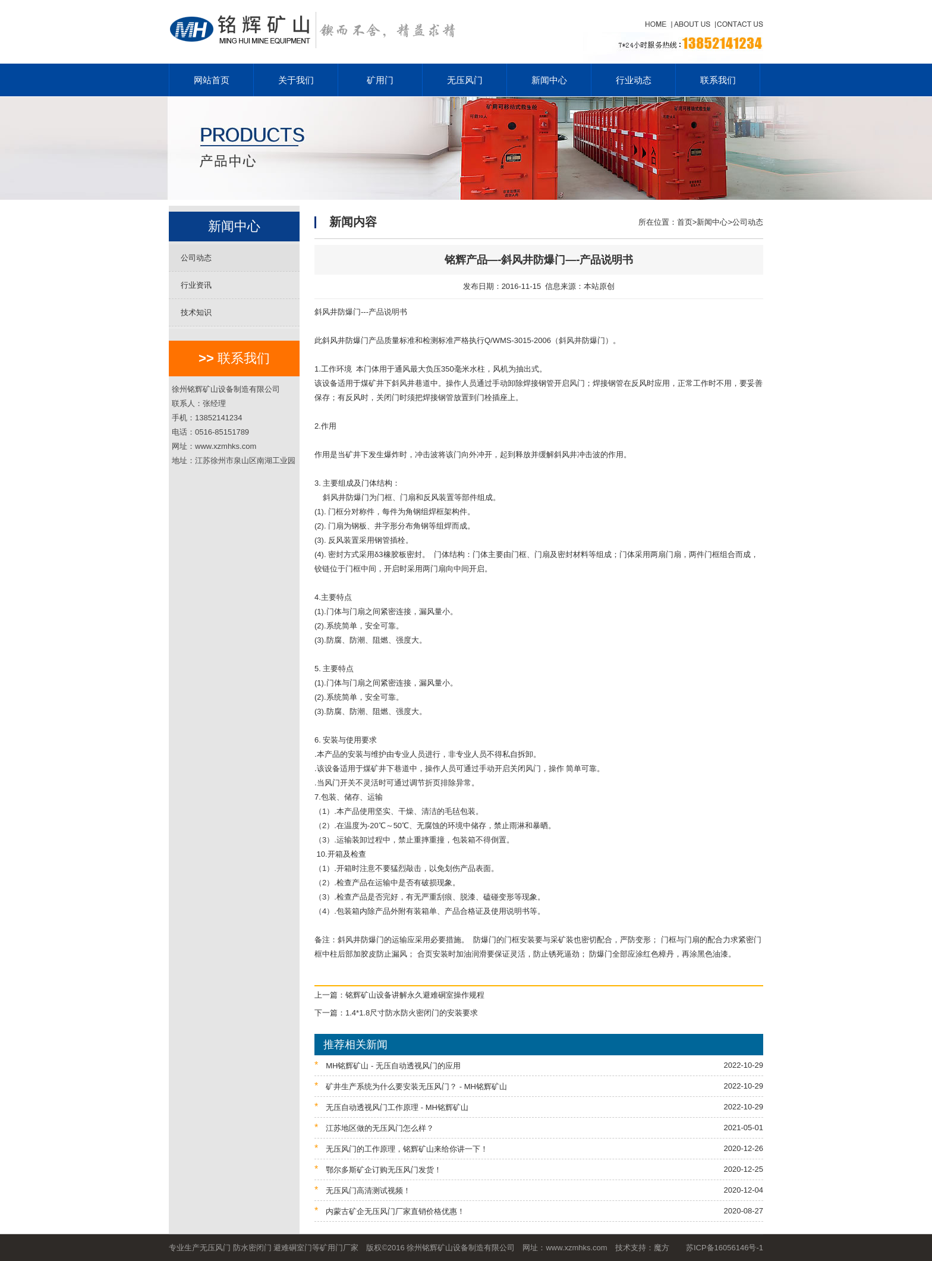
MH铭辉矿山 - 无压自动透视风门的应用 (538, 1065)
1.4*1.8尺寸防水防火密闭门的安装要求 (411, 1012)
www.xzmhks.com (576, 1247)
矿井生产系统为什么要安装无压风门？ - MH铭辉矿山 (538, 1086)
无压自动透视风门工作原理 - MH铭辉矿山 (538, 1107)
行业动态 (633, 80)
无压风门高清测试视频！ (538, 1190)
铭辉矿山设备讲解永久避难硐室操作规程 (414, 994)
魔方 (661, 1247)
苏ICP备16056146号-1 (724, 1247)
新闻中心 (549, 80)
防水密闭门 (252, 1247)
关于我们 (296, 80)
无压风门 (465, 80)
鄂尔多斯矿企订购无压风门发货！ (538, 1169)
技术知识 (196, 312)
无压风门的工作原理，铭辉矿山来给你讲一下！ (538, 1148)
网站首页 (211, 80)
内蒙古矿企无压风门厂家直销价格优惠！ (538, 1211)
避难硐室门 (292, 1247)
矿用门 (380, 80)
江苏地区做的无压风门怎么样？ (538, 1127)
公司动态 (196, 257)
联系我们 (718, 80)
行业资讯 (196, 285)
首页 (684, 222)
